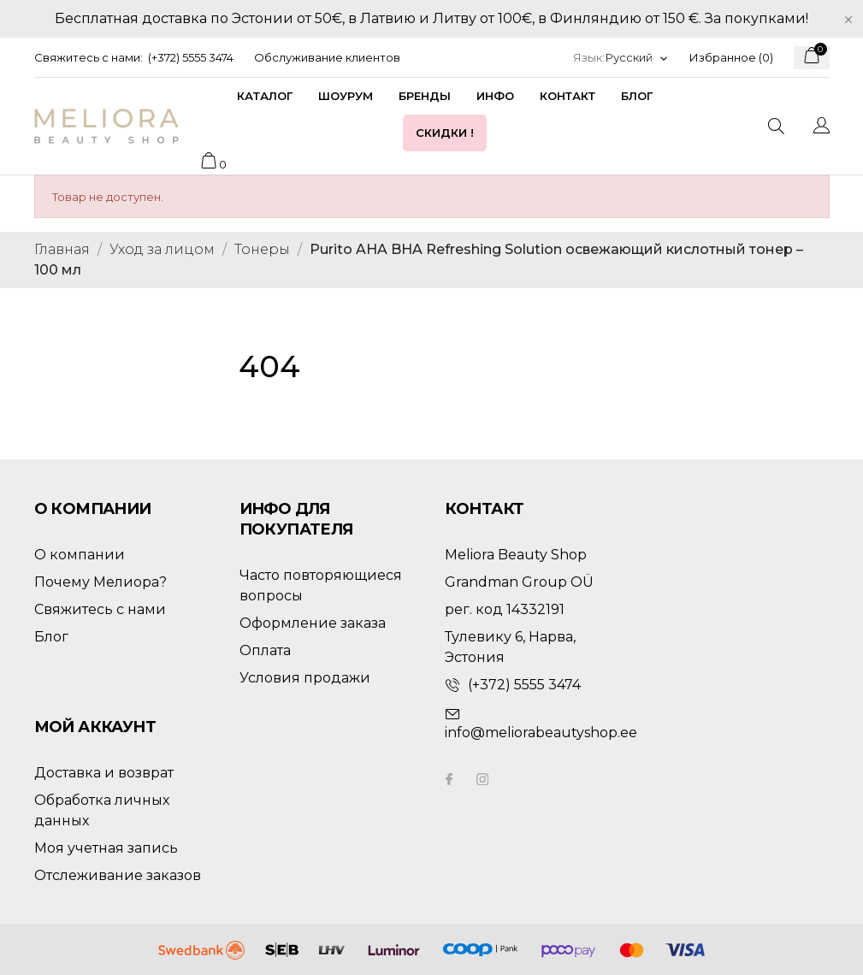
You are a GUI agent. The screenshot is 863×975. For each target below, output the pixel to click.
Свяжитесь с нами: (88, 57)
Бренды (425, 96)
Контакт (567, 96)
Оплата (265, 650)
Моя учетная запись (106, 848)
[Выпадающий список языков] (637, 57)
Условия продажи (304, 678)
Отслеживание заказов (117, 875)
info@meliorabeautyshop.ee (541, 732)
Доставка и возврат (104, 773)
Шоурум (345, 96)
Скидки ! (445, 132)
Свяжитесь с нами (100, 609)
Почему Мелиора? (100, 582)
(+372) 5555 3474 (190, 57)
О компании (79, 555)
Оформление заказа (312, 623)
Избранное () (731, 57)
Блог (637, 96)
